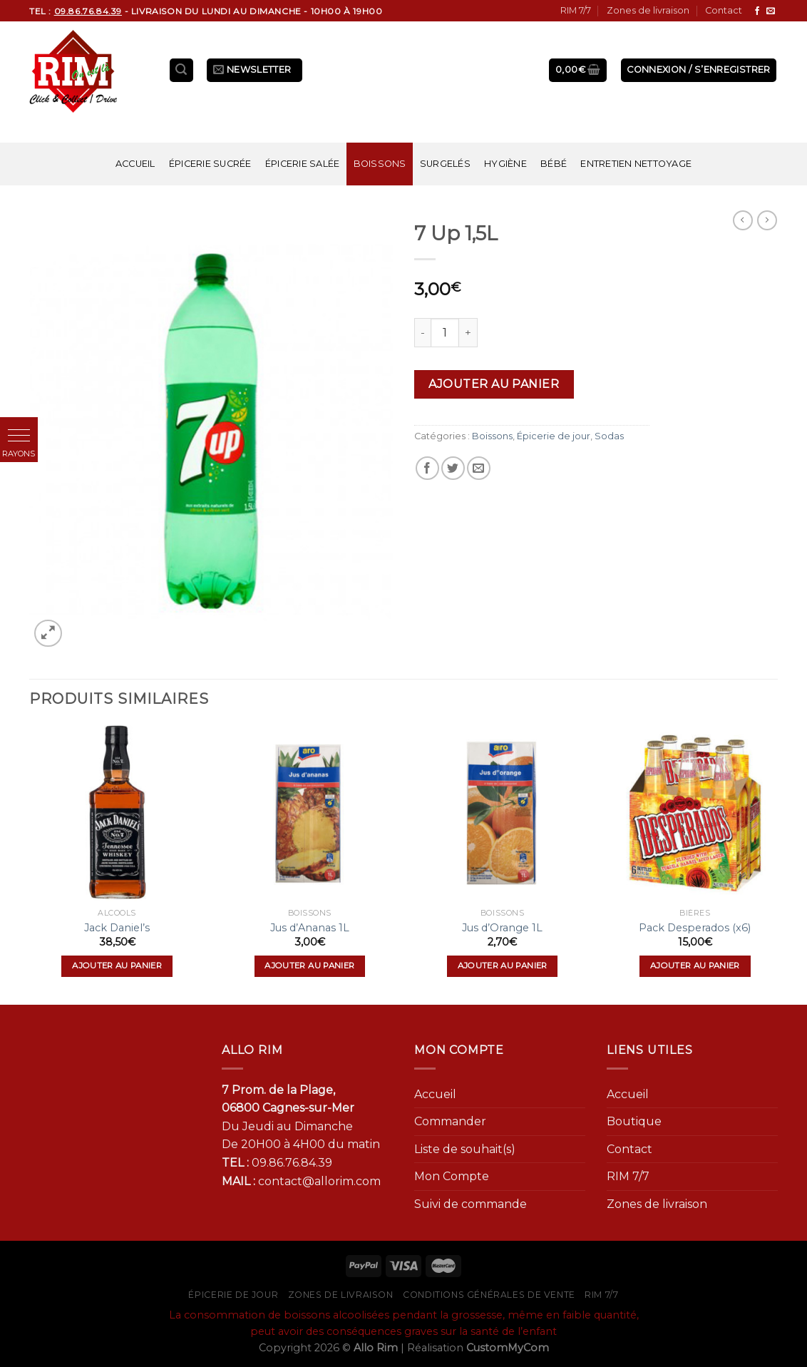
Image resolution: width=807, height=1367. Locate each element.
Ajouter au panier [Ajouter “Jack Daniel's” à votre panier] (117, 966)
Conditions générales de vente (489, 1294)
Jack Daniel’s (117, 927)
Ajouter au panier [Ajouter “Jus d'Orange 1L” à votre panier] (503, 966)
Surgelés (445, 163)
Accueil (135, 163)
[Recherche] (182, 70)
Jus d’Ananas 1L (309, 927)
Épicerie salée (302, 163)
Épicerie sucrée (210, 163)
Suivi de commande (470, 1204)
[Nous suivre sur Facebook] (757, 11)
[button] (19, 436)
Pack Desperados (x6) (695, 927)
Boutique (634, 1121)
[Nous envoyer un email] (770, 11)
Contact (723, 10)
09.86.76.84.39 (292, 1162)
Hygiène (505, 163)
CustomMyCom (507, 1347)
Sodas (609, 436)
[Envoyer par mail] (478, 468)
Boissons (380, 163)
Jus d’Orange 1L (502, 927)
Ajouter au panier (493, 384)
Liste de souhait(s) (464, 1149)
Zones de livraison (648, 10)
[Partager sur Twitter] (453, 468)
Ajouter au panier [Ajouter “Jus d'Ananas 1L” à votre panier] (309, 966)
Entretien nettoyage (636, 163)
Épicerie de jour (553, 436)
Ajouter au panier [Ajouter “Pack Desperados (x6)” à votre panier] (695, 966)
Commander (450, 1121)
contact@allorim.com (319, 1181)
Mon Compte (451, 1176)
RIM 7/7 (575, 10)
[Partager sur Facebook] (427, 468)
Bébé (553, 163)
